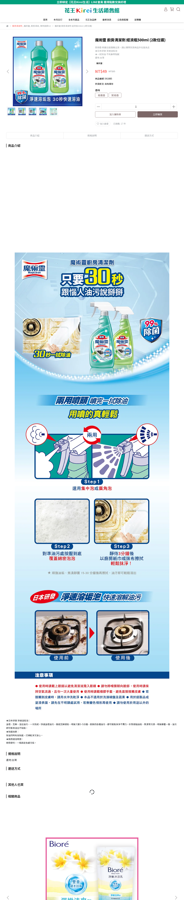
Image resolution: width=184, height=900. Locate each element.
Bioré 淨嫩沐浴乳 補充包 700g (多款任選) (29, 842)
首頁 (45, 19)
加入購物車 (115, 114)
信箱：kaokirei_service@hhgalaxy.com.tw (27, 886)
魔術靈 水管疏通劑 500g (113, 840)
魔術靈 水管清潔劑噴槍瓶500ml (71, 842)
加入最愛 (103, 123)
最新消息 (107, 19)
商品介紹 (34, 135)
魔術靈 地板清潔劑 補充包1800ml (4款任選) (154, 842)
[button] (87, 71)
